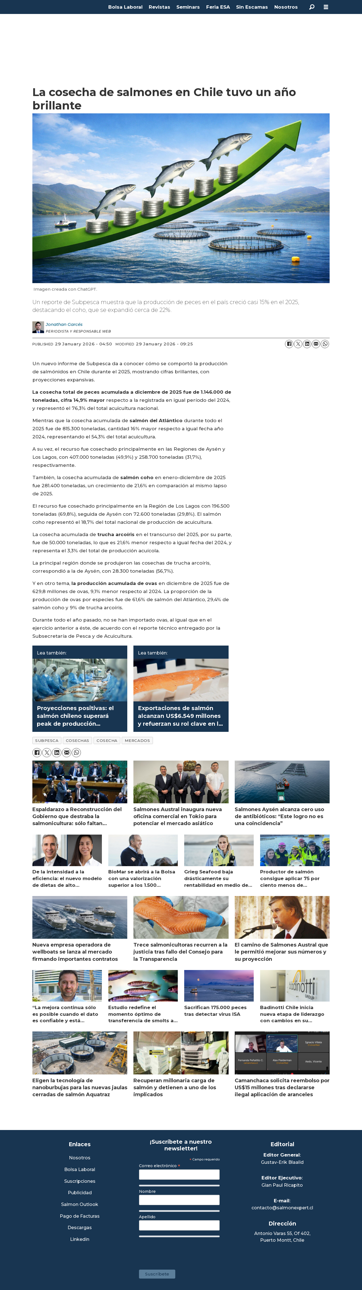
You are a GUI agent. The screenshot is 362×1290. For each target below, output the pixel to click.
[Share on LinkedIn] (307, 344)
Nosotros (286, 7)
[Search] (312, 7)
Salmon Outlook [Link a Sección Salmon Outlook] (79, 1205)
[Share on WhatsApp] (325, 344)
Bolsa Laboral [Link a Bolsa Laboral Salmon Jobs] (79, 1170)
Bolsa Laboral (125, 7)
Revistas (159, 7)
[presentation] (181, 1251)
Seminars (188, 7)
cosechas (77, 740)
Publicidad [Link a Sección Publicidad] (80, 1193)
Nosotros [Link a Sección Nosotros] (79, 1158)
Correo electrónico (159, 1166)
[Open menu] (326, 7)
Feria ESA (218, 7)
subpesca (46, 740)
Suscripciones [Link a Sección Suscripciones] (79, 1181)
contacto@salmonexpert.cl (282, 1207)
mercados (137, 740)
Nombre (147, 1191)
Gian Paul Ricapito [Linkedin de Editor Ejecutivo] (282, 1185)
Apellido (147, 1216)
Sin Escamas (252, 7)
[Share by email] (316, 344)
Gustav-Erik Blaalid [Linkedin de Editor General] (282, 1162)
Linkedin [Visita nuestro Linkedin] (79, 1239)
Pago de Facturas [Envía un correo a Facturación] (80, 1216)
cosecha (107, 740)
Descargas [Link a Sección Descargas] (80, 1228)
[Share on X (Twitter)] (298, 344)
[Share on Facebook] (289, 344)
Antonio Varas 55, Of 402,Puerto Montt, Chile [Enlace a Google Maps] (282, 1237)
